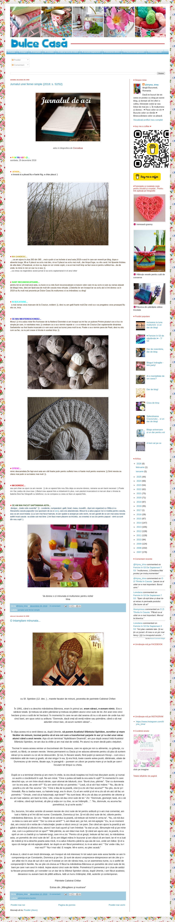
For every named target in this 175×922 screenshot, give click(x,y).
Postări (16, 60)
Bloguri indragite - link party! (155, 363)
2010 (139, 539)
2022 (139, 489)
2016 (139, 514)
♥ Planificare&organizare (134, 52)
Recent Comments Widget (157, 638)
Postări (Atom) (31, 910)
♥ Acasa (11, 52)
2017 (139, 510)
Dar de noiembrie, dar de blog (155, 350)
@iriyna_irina (151, 85)
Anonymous (139, 609)
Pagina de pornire (66, 905)
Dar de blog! (152, 389)
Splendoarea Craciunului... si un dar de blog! (155, 419)
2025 (139, 477)
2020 (139, 497)
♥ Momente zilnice (112, 52)
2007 (139, 552)
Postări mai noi (18, 905)
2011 (139, 535)
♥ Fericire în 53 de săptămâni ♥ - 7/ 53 (155, 338)
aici (56, 511)
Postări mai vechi (117, 905)
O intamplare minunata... (25, 620)
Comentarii (18, 65)
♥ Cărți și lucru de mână (68, 52)
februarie (140, 467)
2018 (139, 506)
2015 (139, 518)
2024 (139, 481)
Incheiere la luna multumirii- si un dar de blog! (154, 325)
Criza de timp (153, 403)
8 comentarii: (55, 606)
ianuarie (140, 471)
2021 (139, 493)
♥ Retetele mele (155, 52)
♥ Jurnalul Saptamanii (91, 52)
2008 (139, 548)
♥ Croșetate (36, 52)
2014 (139, 523)
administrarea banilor (27, 898)
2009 (139, 544)
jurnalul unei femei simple (29, 610)
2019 (139, 502)
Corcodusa (78, 148)
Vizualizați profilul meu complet (148, 120)
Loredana (137, 592)
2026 (139, 463)
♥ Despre (23, 52)
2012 (139, 531)
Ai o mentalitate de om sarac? (155, 377)
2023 (139, 485)
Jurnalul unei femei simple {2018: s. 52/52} (36, 84)
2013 (139, 527)
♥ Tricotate (49, 52)
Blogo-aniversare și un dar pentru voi (156, 430)
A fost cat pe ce (154, 443)
